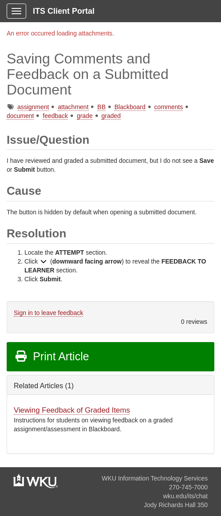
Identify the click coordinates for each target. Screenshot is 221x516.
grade (85, 115)
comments (168, 106)
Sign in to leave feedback (48, 312)
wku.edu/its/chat (185, 496)
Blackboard (130, 106)
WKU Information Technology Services (155, 478)
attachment (73, 106)
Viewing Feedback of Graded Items (72, 410)
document (20, 115)
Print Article (51, 356)
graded (111, 115)
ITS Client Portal (64, 11)
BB (101, 106)
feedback (55, 115)
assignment (33, 106)
